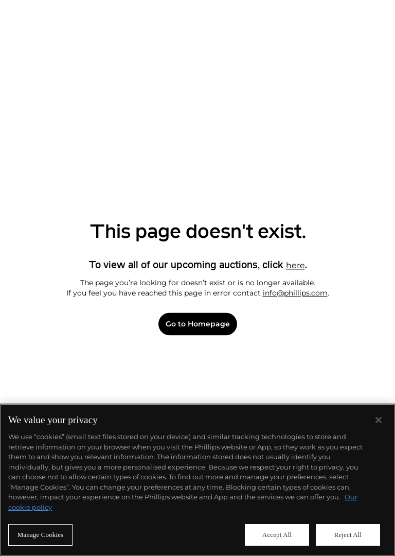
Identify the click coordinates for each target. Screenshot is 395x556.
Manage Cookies (40, 534)
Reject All (348, 534)
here (295, 265)
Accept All (277, 534)
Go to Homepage (198, 324)
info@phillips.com (295, 293)
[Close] (378, 420)
